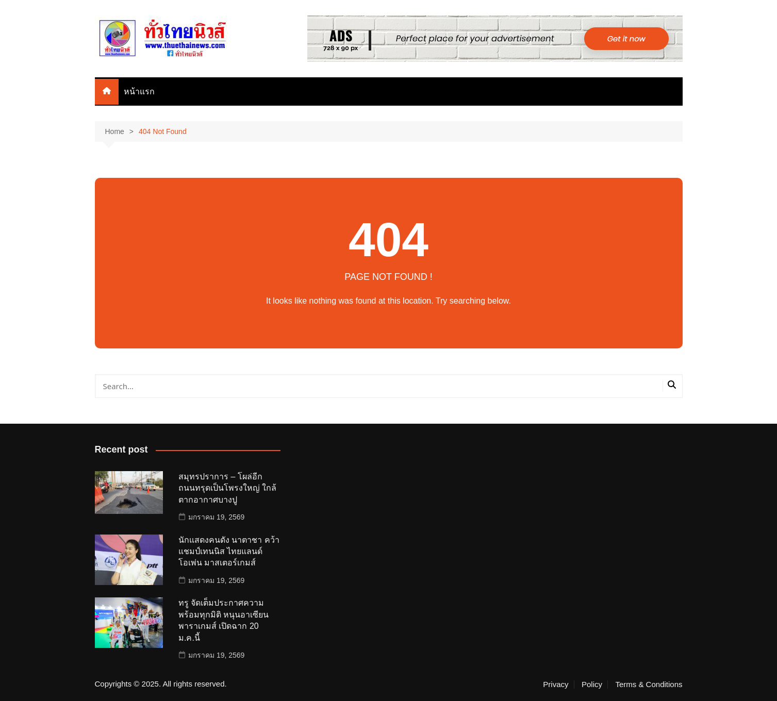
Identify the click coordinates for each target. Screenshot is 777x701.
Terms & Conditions (648, 684)
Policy (592, 684)
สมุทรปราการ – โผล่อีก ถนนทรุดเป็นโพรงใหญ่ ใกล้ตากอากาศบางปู (227, 488)
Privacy (555, 684)
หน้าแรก (139, 91)
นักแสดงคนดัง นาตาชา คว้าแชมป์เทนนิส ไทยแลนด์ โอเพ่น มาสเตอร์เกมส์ (228, 552)
